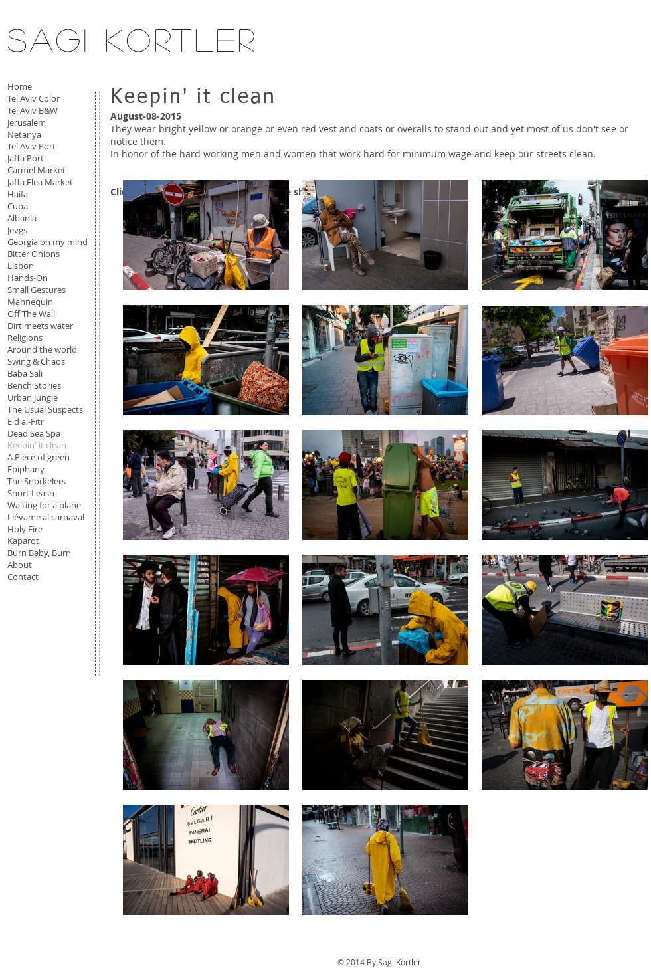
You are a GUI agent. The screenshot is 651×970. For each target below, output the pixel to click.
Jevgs (17, 230)
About (19, 565)
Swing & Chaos (36, 361)
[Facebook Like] (38, 614)
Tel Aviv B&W (32, 110)
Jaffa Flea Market (40, 182)
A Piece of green (38, 457)
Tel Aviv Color (33, 98)
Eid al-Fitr (25, 421)
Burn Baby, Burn (39, 553)
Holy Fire (25, 529)
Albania (22, 218)
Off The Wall (31, 314)
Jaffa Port (25, 158)
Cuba (17, 206)
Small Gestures (36, 290)
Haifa (17, 194)
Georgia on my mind (47, 242)
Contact (23, 577)
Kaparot (23, 541)
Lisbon (20, 266)
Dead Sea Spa (33, 433)
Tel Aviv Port (31, 146)
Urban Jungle (32, 397)
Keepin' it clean (36, 445)
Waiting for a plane (44, 505)
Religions (25, 337)
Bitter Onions (33, 254)
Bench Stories (34, 385)
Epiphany (26, 469)
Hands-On (27, 278)
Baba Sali (25, 373)
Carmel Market (36, 170)
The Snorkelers (36, 481)
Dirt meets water (40, 326)
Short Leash (30, 493)
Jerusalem (26, 122)
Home (19, 86)
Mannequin (30, 302)
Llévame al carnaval (45, 517)
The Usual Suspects (45, 409)
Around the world (42, 349)
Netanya (24, 134)
